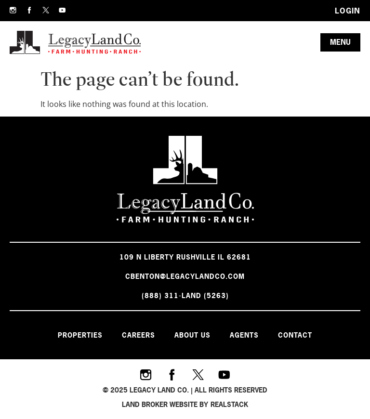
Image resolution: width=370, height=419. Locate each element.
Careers (138, 335)
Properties (80, 335)
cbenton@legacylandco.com (185, 276)
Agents (244, 335)
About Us (192, 335)
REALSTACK (229, 404)
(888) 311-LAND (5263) (185, 295)
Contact (295, 335)
